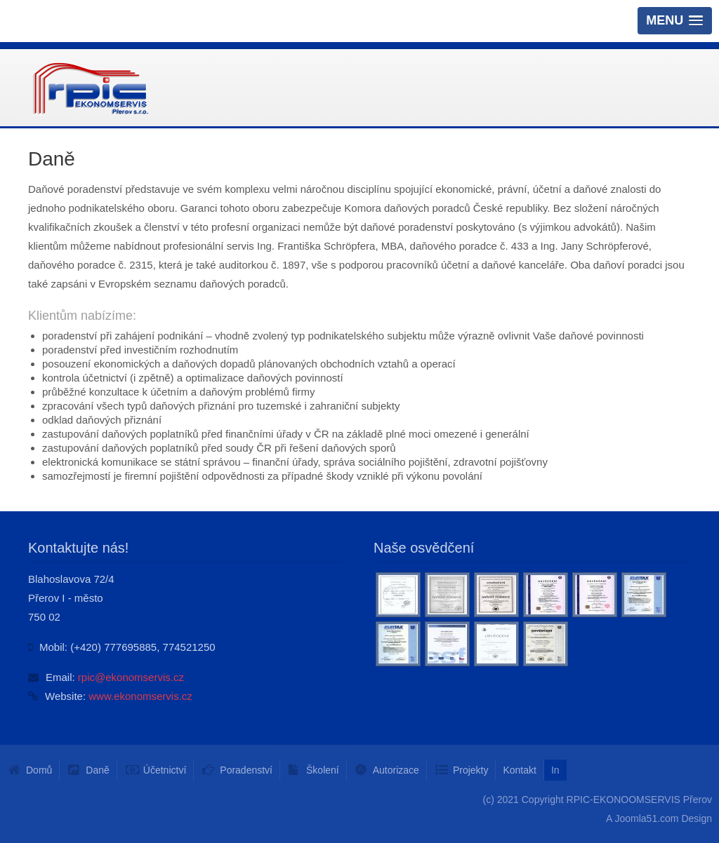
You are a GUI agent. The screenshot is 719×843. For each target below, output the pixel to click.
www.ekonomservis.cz (140, 696)
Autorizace (396, 770)
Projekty (471, 770)
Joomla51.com (646, 818)
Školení (322, 770)
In (555, 770)
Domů (39, 770)
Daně (97, 770)
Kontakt (519, 770)
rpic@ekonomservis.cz (131, 677)
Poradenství (246, 770)
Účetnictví (164, 770)
